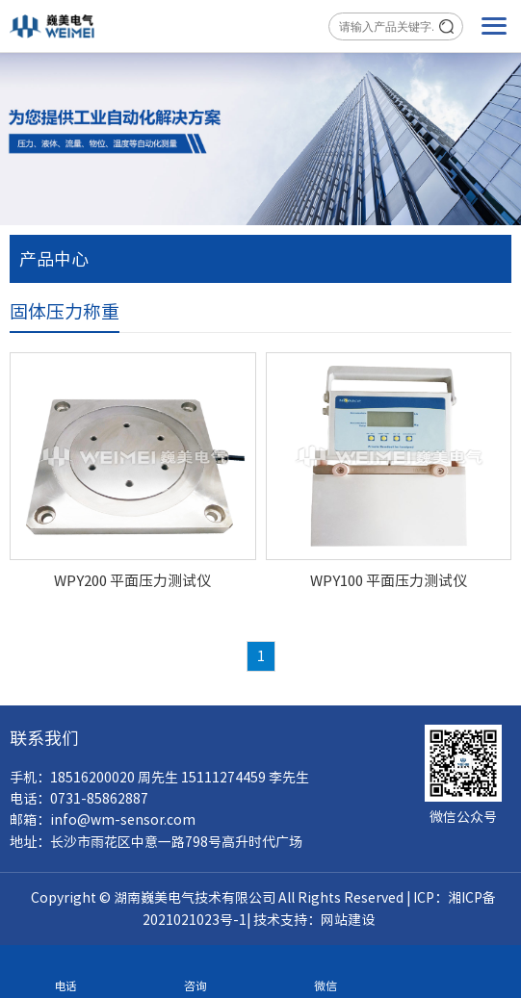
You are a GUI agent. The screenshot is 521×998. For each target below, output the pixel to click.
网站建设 (348, 920)
